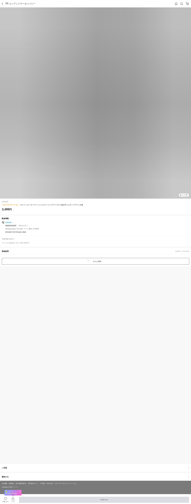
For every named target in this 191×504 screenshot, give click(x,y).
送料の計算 (22, 226)
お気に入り (5, 501)
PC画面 (42, 483)
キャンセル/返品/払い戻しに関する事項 (15, 243)
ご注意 (95, 468)
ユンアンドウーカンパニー (22, 3)
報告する (95, 477)
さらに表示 (96, 261)
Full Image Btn (186, 195)
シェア (13, 501)
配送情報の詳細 (7, 239)
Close (20, 491)
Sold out (104, 501)
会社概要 (4, 483)
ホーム (75, 483)
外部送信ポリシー (33, 483)
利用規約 (11, 483)
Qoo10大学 (50, 483)
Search (181, 4)
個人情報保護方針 (21, 483)
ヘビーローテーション (10, 205)
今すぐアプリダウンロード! (63, 483)
